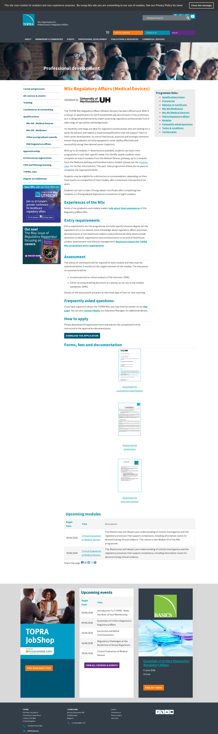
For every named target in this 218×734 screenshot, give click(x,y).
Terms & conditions (173, 127)
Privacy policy (116, 715)
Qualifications (31, 116)
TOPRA (52, 22)
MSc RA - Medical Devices (39, 123)
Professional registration (37, 157)
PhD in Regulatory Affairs (176, 116)
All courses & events (34, 95)
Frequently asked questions (177, 124)
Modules (167, 120)
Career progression (34, 88)
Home (113, 709)
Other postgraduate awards (41, 137)
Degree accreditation (35, 178)
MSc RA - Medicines (36, 130)
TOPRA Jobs (30, 171)
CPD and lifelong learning (37, 164)
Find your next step (39, 668)
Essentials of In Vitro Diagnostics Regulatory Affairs (166, 663)
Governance (116, 712)
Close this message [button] (201, 5)
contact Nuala (92, 310)
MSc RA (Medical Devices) (176, 112)
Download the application (82, 335)
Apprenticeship (31, 151)
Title (84, 523)
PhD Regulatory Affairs (38, 143)
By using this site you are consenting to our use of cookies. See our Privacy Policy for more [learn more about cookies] (130, 5)
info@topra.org (33, 730)
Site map (114, 718)
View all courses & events (102, 665)
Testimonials (169, 131)
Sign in (175, 33)
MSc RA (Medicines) (172, 108)
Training (27, 102)
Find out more (153, 687)
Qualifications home (173, 97)
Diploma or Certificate (174, 104)
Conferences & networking (38, 109)
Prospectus (168, 100)
